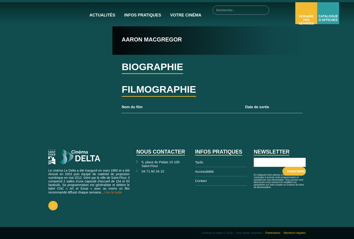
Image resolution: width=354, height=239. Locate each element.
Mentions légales (295, 232)
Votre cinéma (185, 15)
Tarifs (199, 162)
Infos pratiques (142, 15)
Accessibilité (204, 171)
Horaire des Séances (306, 19)
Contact (201, 181)
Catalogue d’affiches (328, 18)
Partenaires (272, 232)
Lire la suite (113, 192)
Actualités (102, 15)
